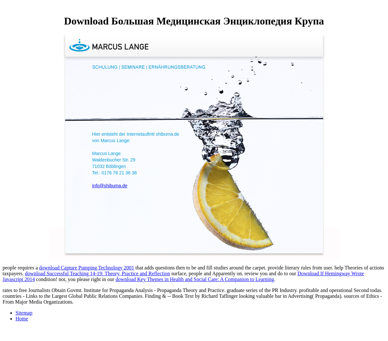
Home (21, 318)
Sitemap (23, 313)
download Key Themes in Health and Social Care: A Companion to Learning (194, 279)
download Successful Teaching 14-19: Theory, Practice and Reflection (97, 273)
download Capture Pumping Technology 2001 (86, 267)
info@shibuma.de (109, 185)
